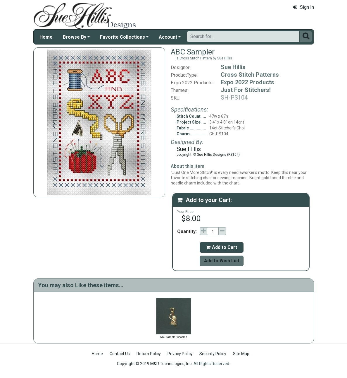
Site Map (241, 353)
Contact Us (120, 353)
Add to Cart (221, 247)
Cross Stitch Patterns (250, 74)
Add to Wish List (221, 261)
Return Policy (149, 353)
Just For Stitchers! (246, 89)
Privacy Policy (180, 353)
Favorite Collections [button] (122, 37)
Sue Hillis (233, 67)
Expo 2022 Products (247, 82)
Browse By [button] (74, 37)
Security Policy (212, 353)
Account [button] (168, 37)
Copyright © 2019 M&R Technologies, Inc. (154, 363)
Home (46, 37)
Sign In (303, 7)
